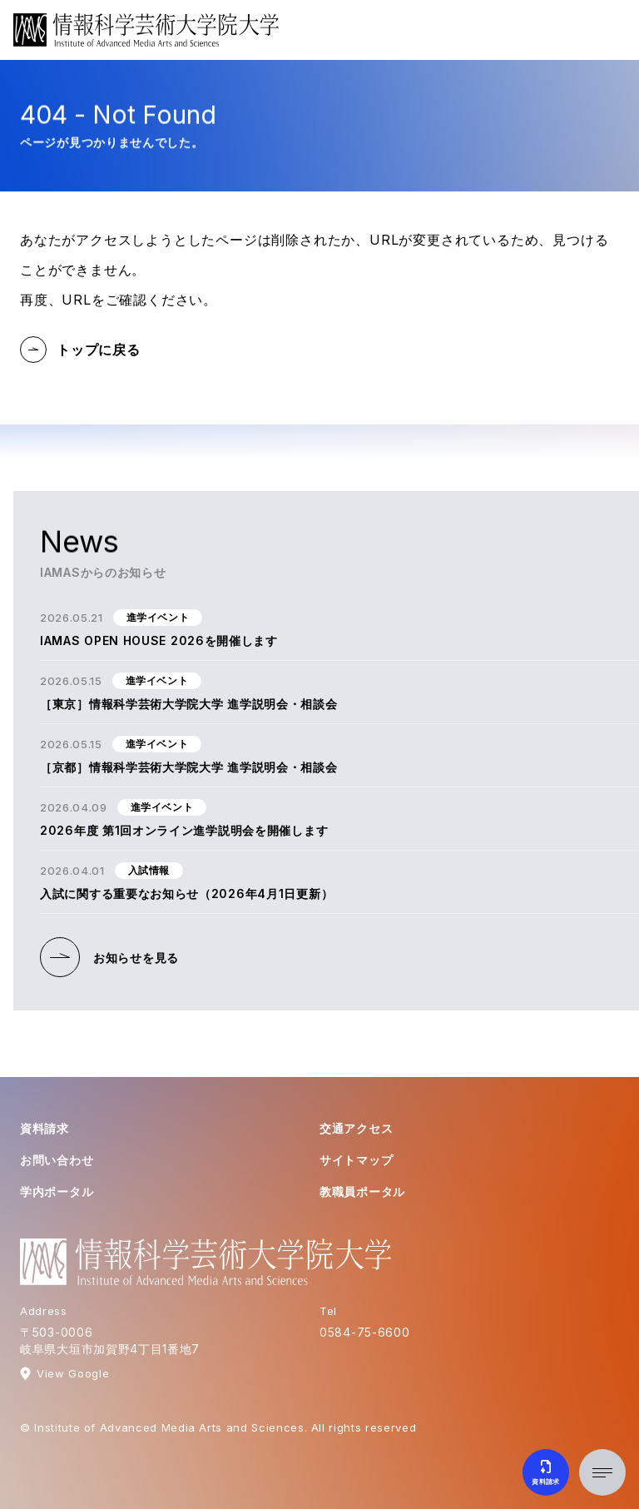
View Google (73, 1373)
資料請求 (44, 1128)
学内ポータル (56, 1191)
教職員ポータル (362, 1191)
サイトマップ (356, 1160)
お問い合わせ (56, 1160)
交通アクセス (356, 1128)
